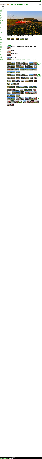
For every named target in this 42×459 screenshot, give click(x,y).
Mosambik (1, 36)
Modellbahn (1, 57)
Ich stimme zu (11, 458)
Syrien (0, 49)
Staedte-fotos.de (2, 8)
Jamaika (1, 24)
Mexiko (0, 34)
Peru (0, 41)
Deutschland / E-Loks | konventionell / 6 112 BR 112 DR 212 (15, 59)
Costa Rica (1, 16)
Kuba (0, 29)
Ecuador (1, 17)
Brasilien (1, 14)
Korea (0, 28)
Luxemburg (1, 32)
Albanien (1, 10)
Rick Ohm (12, 47)
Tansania (1, 50)
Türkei (0, 52)
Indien (0, 21)
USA (0, 54)
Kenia (0, 27)
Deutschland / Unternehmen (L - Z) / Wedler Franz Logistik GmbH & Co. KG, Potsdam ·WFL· (20, 4)
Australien (1, 12)
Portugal (1, 42)
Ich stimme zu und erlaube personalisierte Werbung (5, 458)
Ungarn (0, 53)
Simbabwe (1, 46)
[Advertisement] (9, 8)
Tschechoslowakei (1, 51)
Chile (0, 15)
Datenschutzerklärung (1, 59)
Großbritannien (1, 20)
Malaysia (1, 33)
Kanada (0, 26)
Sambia (0, 43)
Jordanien (1, 25)
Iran (0, 22)
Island (0, 23)
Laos (0, 30)
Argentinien (1, 11)
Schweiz (1, 45)
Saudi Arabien (1, 44)
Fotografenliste (1, 58)
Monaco (0, 35)
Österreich (1, 39)
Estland (0, 18)
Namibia (0, 37)
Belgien (0, 13)
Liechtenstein (1, 31)
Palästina (1, 40)
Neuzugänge (1, 56)
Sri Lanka (1, 48)
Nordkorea (1, 38)
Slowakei (1, 47)
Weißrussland (1, 55)
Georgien (1, 19)
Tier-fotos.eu (2, 9)
